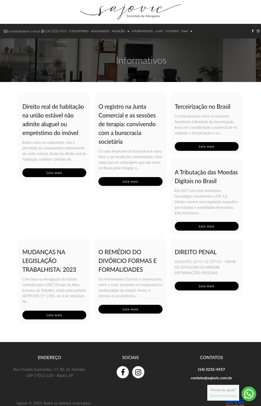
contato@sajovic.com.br (24, 31)
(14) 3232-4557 (56, 31)
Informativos (142, 31)
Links (159, 31)
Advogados (100, 31)
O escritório (79, 31)
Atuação (121, 31)
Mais (186, 31)
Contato (172, 31)
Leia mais (54, 173)
